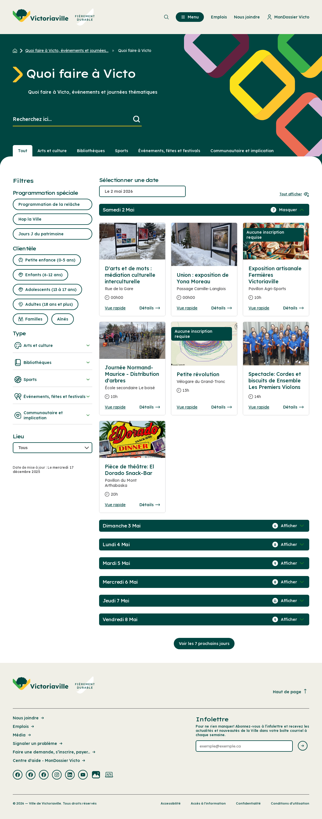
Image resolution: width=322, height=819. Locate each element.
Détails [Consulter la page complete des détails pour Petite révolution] (221, 407)
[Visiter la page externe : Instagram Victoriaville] (57, 775)
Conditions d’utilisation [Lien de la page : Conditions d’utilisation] (290, 803)
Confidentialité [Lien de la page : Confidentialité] (248, 803)
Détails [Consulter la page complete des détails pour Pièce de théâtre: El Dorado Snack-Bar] (149, 504)
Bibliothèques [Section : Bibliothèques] (91, 150)
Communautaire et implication (52, 415)
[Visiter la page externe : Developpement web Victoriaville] (109, 775)
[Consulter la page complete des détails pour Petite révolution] (204, 384)
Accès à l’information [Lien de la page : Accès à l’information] (208, 803)
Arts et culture (52, 345)
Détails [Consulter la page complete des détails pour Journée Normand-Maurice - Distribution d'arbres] (149, 407)
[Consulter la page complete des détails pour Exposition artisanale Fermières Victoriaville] (275, 285)
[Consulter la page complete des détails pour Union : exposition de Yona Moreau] (204, 288)
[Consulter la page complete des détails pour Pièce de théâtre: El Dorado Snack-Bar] (132, 482)
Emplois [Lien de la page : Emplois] (24, 726)
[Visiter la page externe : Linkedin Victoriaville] (70, 775)
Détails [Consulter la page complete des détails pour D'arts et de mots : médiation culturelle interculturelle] (149, 308)
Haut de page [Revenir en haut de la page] (290, 691)
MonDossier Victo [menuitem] (288, 17)
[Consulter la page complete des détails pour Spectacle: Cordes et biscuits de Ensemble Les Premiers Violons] (275, 388)
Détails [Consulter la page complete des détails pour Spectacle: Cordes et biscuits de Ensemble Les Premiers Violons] (293, 407)
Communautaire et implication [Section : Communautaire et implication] (242, 150)
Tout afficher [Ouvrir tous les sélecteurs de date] (294, 194)
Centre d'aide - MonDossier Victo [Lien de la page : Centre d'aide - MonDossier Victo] (49, 760)
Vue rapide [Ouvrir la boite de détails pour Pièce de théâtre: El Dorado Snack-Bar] (115, 504)
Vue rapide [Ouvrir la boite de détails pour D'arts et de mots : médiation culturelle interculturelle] (115, 308)
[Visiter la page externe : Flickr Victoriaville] (96, 775)
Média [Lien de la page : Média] (22, 735)
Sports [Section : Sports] (121, 150)
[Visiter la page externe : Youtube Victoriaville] (83, 775)
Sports (52, 379)
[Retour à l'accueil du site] (16, 50)
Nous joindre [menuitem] (247, 17)
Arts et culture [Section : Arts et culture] (52, 150)
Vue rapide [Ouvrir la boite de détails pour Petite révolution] (187, 407)
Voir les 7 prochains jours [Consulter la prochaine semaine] (204, 643)
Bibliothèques (52, 362)
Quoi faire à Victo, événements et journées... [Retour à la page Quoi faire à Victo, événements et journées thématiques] (66, 50)
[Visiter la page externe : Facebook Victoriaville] (17, 775)
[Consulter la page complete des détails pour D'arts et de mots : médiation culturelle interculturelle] (132, 285)
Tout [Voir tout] (22, 150)
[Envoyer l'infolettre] (302, 746)
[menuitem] (54, 17)
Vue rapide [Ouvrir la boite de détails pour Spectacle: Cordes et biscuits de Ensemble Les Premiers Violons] (258, 407)
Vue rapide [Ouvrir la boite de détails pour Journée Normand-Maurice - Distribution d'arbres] (115, 407)
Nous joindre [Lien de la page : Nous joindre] (29, 717)
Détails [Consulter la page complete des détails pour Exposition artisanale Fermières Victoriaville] (293, 308)
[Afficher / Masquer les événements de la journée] (292, 209)
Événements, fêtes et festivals (52, 396)
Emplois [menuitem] (219, 17)
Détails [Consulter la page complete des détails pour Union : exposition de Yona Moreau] (221, 308)
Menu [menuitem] (190, 17)
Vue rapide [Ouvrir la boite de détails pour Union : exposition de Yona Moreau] (187, 308)
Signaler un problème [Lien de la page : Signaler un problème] (38, 743)
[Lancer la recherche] (136, 119)
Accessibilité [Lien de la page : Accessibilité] (171, 803)
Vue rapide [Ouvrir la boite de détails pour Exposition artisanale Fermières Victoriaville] (258, 308)
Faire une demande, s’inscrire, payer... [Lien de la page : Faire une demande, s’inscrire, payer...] (54, 752)
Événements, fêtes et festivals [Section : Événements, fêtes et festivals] (169, 150)
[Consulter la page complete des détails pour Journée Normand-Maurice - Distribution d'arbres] (132, 384)
